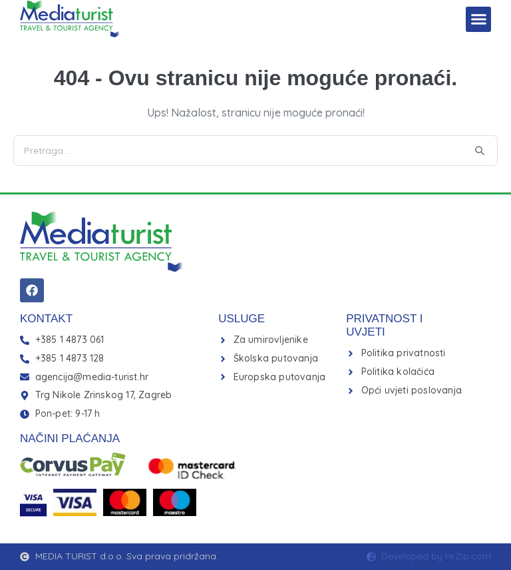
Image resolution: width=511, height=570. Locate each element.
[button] (478, 19)
